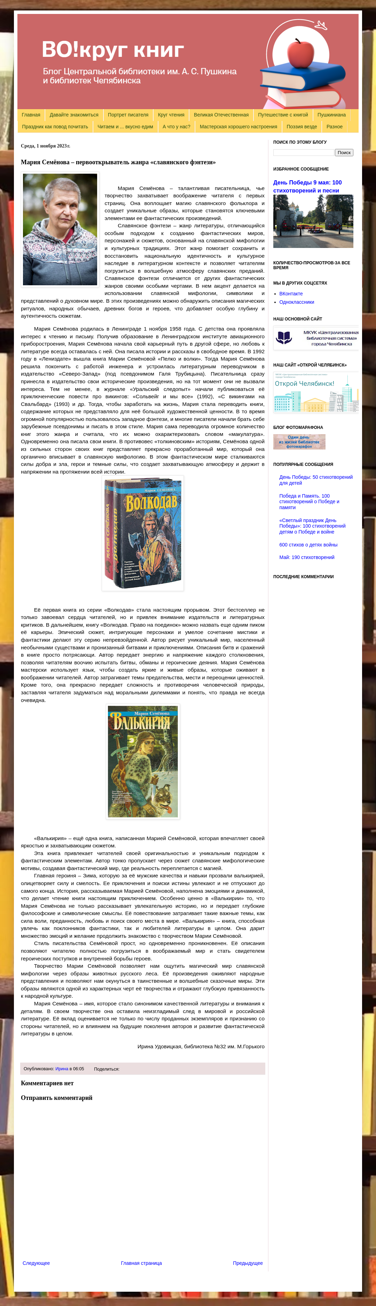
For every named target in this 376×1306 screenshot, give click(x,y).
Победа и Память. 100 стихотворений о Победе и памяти (309, 502)
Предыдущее (248, 1263)
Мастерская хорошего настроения (238, 126)
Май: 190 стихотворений (307, 557)
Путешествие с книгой (283, 115)
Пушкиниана (332, 115)
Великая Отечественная (221, 115)
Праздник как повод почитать (55, 126)
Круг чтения (171, 115)
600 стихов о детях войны (309, 545)
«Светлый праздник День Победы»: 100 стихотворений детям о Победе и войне (313, 526)
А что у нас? (176, 126)
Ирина (61, 1068)
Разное (335, 126)
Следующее (36, 1263)
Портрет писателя (128, 115)
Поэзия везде (302, 126)
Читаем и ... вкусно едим (125, 126)
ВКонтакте (291, 293)
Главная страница (141, 1263)
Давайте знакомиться (74, 115)
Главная (31, 115)
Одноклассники (297, 302)
